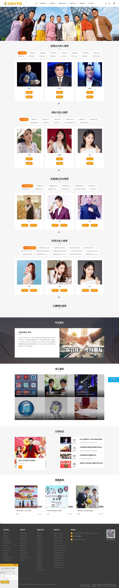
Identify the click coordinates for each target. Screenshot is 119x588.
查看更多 (29, 96)
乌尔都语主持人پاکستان (59, 254)
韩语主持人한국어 (89, 247)
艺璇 (59, 286)
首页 (36, 3)
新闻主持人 (44, 53)
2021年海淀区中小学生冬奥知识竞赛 (91, 439)
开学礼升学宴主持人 (70, 122)
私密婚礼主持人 (39, 189)
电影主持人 (97, 53)
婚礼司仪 (53, 3)
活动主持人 (43, 3)
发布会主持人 (45, 119)
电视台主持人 (63, 3)
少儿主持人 (64, 56)
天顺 (29, 155)
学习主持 (91, 3)
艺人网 (20, 579)
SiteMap (81, 584)
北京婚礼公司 (27, 579)
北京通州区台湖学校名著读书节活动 (91, 447)
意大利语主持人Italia (76, 251)
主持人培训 (106, 586)
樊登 (29, 88)
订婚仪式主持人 (26, 189)
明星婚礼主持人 (79, 186)
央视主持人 (33, 53)
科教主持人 (32, 56)
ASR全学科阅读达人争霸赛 (54, 510)
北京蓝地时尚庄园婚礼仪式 (88, 455)
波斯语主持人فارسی (91, 254)
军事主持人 (21, 56)
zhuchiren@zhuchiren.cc (80, 539)
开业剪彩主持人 (94, 119)
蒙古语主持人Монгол (75, 254)
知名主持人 (22, 53)
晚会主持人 (35, 119)
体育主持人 (86, 53)
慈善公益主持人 (84, 122)
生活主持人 (42, 56)
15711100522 (77, 536)
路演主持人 (46, 122)
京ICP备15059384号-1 (51, 584)
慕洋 (90, 155)
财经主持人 (54, 53)
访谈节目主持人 (96, 56)
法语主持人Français (74, 247)
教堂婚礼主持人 (53, 186)
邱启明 (90, 88)
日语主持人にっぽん (26, 251)
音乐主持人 (74, 56)
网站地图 (86, 584)
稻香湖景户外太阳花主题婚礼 (85, 510)
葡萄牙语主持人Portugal (60, 251)
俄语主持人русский (44, 247)
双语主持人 (73, 3)
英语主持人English (30, 247)
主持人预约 (104, 584)
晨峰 (59, 221)
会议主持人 (24, 119)
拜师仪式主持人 (65, 189)
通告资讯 (83, 3)
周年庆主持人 (57, 119)
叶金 (29, 221)
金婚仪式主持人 (52, 189)
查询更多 (33, 225)
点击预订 (29, 92)
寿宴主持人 (94, 189)
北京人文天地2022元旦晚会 (27, 460)
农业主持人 (85, 56)
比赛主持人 (57, 122)
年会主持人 (94, 586)
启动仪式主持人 (70, 119)
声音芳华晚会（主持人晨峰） (24, 510)
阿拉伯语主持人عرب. (42, 254)
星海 (90, 221)
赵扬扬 (59, 155)
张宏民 (59, 88)
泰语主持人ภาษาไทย (92, 251)
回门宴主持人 (92, 186)
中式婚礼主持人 (40, 186)
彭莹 (29, 286)
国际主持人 (75, 53)
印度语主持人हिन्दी (27, 254)
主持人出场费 (112, 586)
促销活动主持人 (34, 122)
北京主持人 (94, 584)
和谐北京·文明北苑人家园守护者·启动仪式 (92, 463)
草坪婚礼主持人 (66, 186)
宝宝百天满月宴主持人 (80, 189)
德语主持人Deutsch (59, 247)
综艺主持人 (65, 53)
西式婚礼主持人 (27, 186)
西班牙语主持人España (42, 251)
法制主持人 (53, 56)
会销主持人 (82, 119)
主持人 (99, 584)
